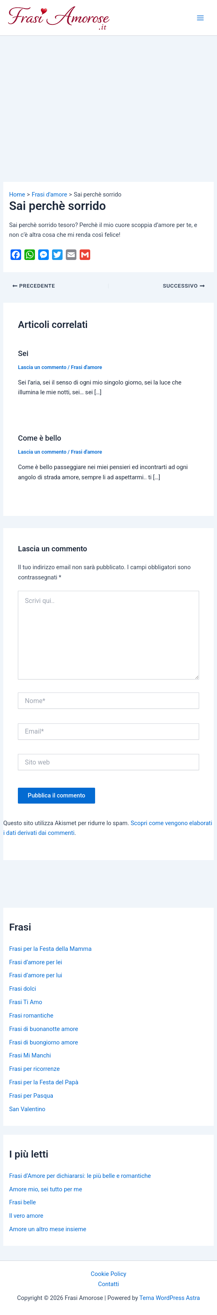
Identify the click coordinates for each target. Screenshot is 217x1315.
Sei (23, 353)
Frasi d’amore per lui (35, 975)
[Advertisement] (108, 97)
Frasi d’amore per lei (35, 962)
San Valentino (27, 1109)
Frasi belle (22, 1202)
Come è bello (39, 438)
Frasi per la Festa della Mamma (50, 948)
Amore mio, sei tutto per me (45, 1189)
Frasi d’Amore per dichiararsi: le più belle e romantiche (80, 1176)
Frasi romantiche (31, 1015)
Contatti (108, 1284)
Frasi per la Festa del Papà (43, 1082)
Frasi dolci (22, 988)
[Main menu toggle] (200, 17)
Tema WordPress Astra (169, 1298)
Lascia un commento (42, 367)
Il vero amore (26, 1215)
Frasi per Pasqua (31, 1095)
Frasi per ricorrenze (34, 1069)
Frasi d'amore (86, 367)
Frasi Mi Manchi (30, 1055)
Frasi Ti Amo (25, 1002)
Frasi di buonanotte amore (43, 1029)
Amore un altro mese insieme (47, 1229)
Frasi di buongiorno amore (43, 1042)
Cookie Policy (108, 1274)
